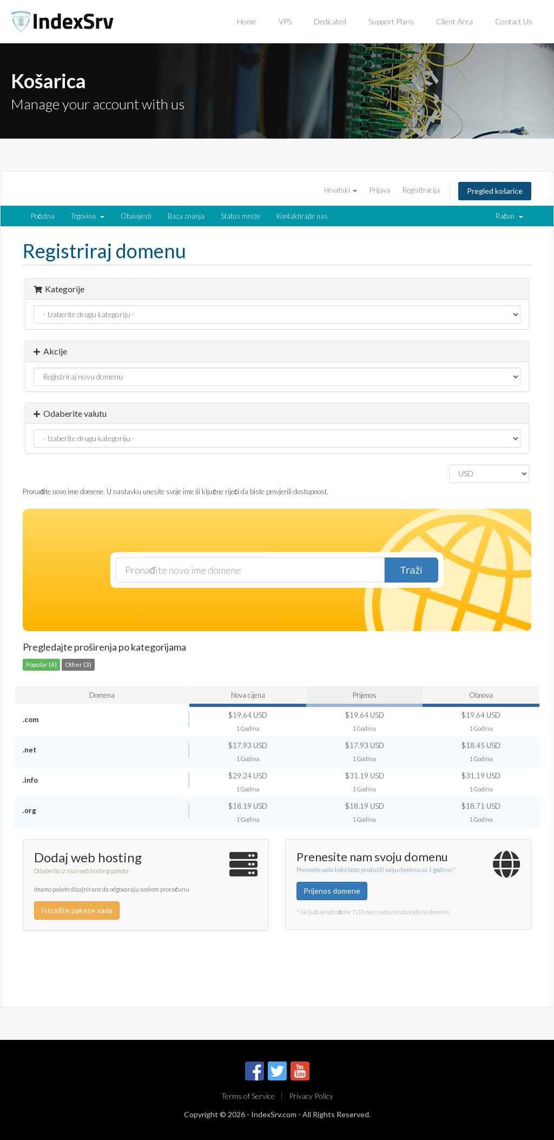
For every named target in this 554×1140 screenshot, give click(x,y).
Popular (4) (41, 664)
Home (246, 21)
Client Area (454, 21)
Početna (43, 216)
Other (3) (78, 664)
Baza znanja (186, 216)
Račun (510, 216)
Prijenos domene (332, 890)
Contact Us (513, 21)
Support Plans (391, 21)
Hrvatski (340, 190)
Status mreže (240, 216)
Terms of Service (248, 1095)
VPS (285, 21)
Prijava (380, 190)
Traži (411, 570)
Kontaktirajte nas (302, 216)
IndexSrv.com (273, 1114)
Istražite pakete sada (77, 910)
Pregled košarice (495, 190)
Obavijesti (136, 216)
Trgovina (87, 216)
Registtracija (421, 190)
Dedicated (330, 21)
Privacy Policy (311, 1095)
